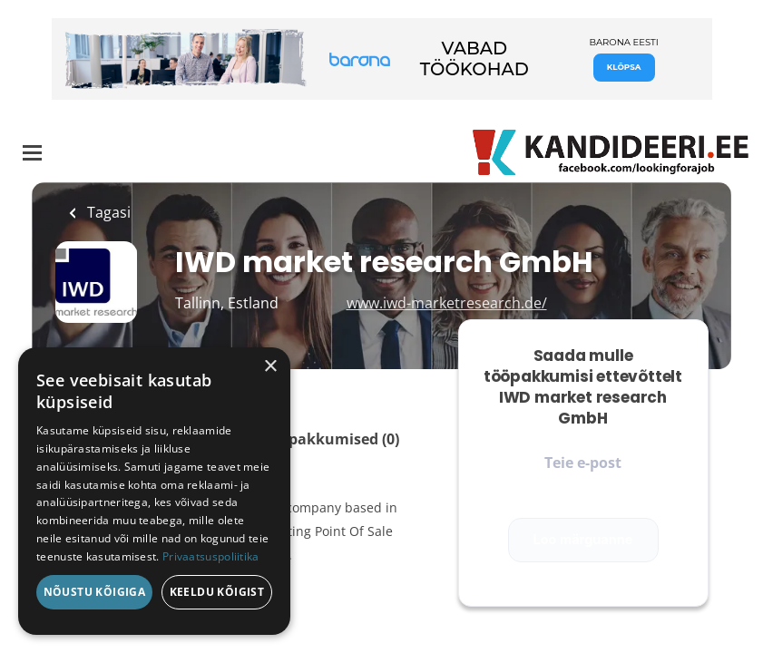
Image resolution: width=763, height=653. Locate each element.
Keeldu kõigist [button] (217, 591)
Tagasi (107, 212)
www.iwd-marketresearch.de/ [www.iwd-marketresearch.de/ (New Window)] (447, 303)
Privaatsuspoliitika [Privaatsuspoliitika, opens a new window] (210, 556)
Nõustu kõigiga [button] (95, 591)
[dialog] (154, 491)
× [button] (270, 367)
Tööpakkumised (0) (330, 439)
